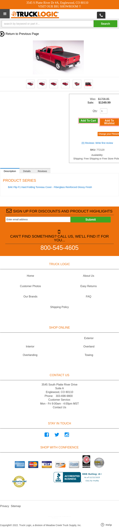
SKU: (93, 149)
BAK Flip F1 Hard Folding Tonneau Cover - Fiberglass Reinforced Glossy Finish (50, 187)
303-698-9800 (64, 396)
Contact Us (59, 407)
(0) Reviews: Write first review (97, 143)
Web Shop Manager (62, 517)
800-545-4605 (59, 247)
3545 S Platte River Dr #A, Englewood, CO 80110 (57, 2)
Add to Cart (88, 120)
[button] (59, 23)
